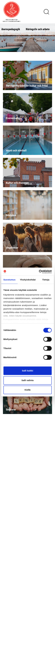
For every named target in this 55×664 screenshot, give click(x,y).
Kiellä (27, 390)
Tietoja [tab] (45, 279)
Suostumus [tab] (9, 279)
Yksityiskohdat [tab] (28, 279)
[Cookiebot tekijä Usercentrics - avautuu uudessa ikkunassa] (39, 272)
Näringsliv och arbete (38, 29)
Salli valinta (27, 380)
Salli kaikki (27, 370)
